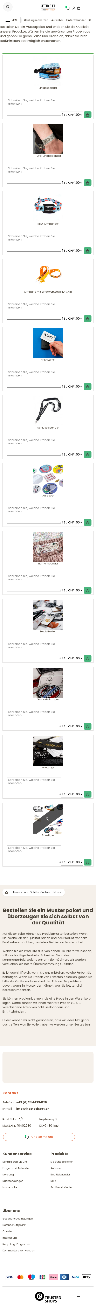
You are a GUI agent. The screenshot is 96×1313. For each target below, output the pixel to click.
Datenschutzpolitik (14, 1225)
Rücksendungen (12, 1181)
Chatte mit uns (39, 1137)
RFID (53, 1181)
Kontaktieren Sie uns (15, 1161)
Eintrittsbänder (75, 20)
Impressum (9, 1237)
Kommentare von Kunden (18, 1250)
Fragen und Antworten (16, 1168)
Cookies (7, 1231)
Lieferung (8, 1174)
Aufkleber (57, 20)
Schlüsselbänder (61, 1187)
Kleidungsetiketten (36, 20)
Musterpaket (10, 1187)
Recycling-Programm (16, 1244)
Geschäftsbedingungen (17, 1218)
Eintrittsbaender (60, 1174)
